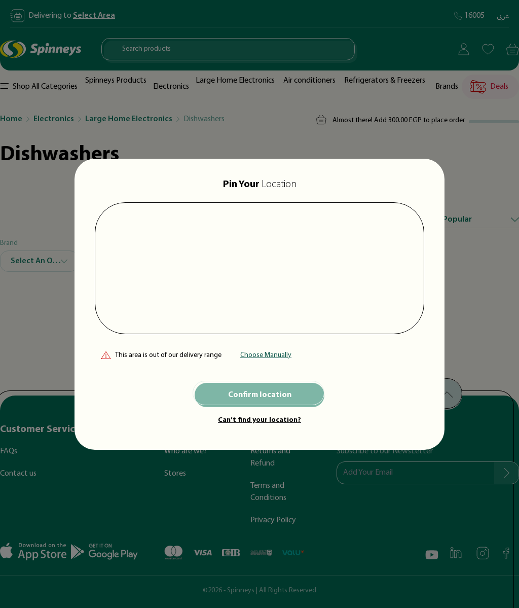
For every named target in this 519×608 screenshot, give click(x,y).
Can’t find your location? (259, 420)
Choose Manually (265, 355)
